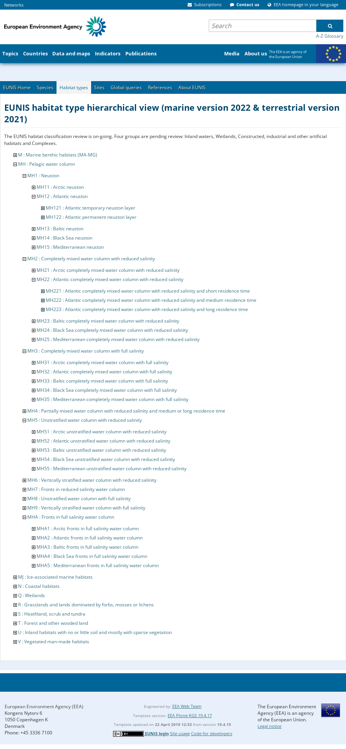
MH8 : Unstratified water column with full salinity (79, 498)
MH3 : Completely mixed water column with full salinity (85, 351)
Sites (99, 87)
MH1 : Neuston (43, 175)
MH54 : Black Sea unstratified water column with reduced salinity (106, 459)
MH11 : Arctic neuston (60, 187)
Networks (13, 5)
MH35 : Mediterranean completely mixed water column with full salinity (112, 399)
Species (45, 87)
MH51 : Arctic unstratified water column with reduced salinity (101, 431)
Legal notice (269, 726)
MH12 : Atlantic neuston (62, 196)
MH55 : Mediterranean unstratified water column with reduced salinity (111, 468)
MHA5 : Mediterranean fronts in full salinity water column (98, 565)
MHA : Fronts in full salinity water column (70, 517)
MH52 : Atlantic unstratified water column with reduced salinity (103, 441)
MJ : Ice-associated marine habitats (55, 577)
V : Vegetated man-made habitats (53, 641)
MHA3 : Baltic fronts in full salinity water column (87, 547)
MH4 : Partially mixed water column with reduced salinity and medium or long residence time (126, 411)
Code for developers (211, 733)
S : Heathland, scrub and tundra (51, 614)
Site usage (180, 733)
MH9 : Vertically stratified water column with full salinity (86, 507)
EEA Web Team (186, 706)
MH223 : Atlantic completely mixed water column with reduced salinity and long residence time (147, 309)
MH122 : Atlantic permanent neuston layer (91, 217)
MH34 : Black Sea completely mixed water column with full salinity (107, 390)
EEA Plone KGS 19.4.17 (190, 715)
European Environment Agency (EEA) (44, 706)
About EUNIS (192, 87)
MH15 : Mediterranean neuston (70, 247)
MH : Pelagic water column (46, 164)
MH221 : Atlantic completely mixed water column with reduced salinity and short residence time (148, 291)
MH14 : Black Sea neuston (64, 238)
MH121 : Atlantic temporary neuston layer (90, 208)
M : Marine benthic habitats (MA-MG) (57, 154)
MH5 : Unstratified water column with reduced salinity (84, 420)
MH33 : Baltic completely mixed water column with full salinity (102, 381)
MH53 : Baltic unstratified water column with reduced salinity (101, 450)
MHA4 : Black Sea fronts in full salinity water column (92, 556)
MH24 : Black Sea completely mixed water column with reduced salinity (112, 330)
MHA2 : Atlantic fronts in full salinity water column (90, 537)
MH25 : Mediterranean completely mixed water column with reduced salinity (118, 339)
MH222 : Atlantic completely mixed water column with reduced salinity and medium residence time (151, 300)
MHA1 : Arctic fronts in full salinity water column (88, 528)
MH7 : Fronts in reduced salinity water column (76, 489)
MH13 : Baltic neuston (60, 228)
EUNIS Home (17, 87)
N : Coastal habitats (39, 586)
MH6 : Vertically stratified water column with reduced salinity (91, 480)
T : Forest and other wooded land (53, 623)
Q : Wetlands (31, 595)
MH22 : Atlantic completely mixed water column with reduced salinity (110, 279)
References (160, 87)
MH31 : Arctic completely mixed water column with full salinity (102, 362)
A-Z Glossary (329, 36)
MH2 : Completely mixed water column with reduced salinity (91, 258)
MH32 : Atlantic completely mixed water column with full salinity (104, 371)
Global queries (126, 87)
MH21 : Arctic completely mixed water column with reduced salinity (108, 270)
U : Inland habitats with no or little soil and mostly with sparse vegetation (95, 632)
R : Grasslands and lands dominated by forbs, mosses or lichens (86, 604)
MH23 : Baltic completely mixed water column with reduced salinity (108, 321)
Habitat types (74, 87)
